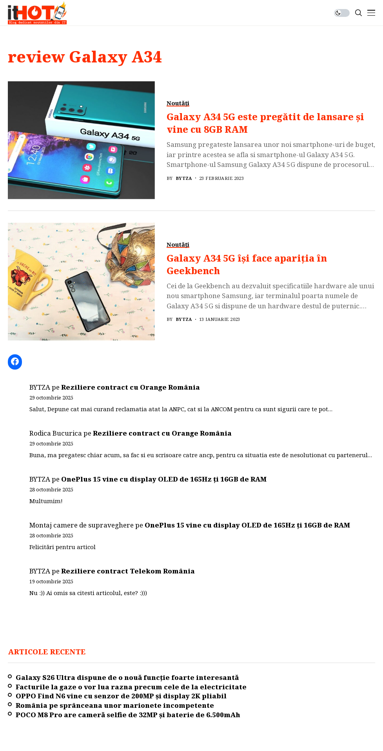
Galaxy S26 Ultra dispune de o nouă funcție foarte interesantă (127, 677)
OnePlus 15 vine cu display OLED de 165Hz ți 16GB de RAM (164, 479)
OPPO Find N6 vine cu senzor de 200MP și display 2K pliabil (121, 695)
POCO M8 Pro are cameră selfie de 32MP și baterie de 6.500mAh (128, 714)
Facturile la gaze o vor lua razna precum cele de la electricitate (131, 686)
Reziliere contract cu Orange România (130, 387)
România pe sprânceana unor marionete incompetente (115, 705)
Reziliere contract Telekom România (128, 570)
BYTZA (184, 178)
